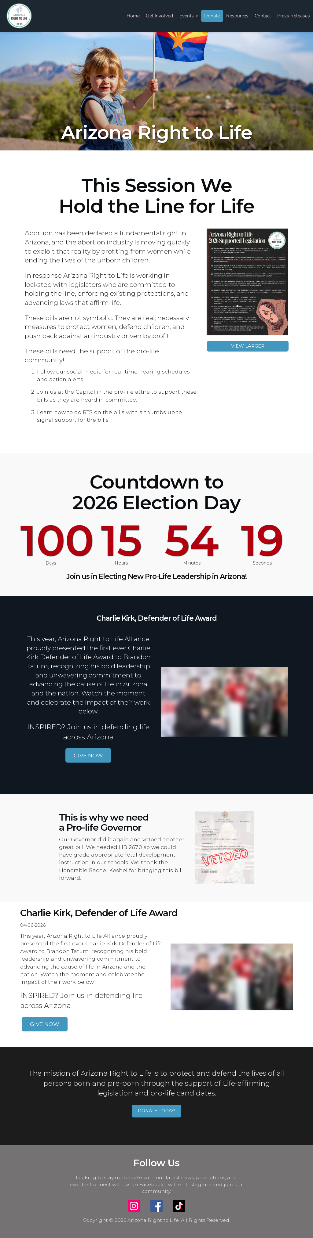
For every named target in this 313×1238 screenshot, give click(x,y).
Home (133, 16)
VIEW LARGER (247, 346)
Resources (237, 16)
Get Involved (159, 16)
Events (188, 16)
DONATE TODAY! (156, 1110)
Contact (263, 16)
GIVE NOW (88, 755)
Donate (212, 16)
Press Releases (293, 16)
